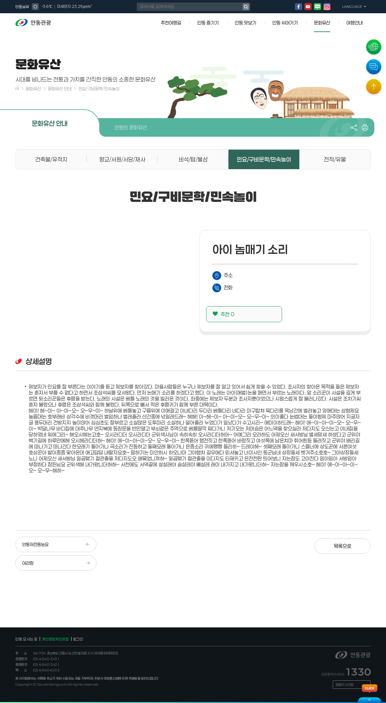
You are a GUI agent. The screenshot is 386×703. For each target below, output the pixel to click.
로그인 (78, 639)
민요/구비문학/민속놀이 (98, 88)
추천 (227, 314)
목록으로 (348, 545)
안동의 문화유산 (131, 127)
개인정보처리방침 (55, 639)
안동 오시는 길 (26, 639)
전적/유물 (335, 159)
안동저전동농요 (35, 544)
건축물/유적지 (51, 159)
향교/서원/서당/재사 (122, 159)
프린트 (365, 127)
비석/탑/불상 (193, 159)
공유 (354, 127)
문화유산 (33, 88)
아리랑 (27, 563)
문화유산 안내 (60, 88)
